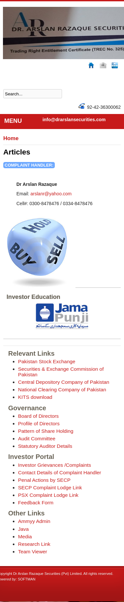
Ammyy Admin (34, 521)
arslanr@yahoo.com (51, 193)
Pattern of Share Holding (45, 431)
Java (23, 529)
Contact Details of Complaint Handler (59, 472)
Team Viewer (32, 551)
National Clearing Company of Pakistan (62, 389)
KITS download (35, 397)
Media (25, 536)
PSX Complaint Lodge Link (48, 495)
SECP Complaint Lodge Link (50, 487)
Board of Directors (38, 416)
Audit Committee (36, 438)
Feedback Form (35, 502)
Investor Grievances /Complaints (54, 465)
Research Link (34, 544)
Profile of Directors (39, 423)
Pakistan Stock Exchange (46, 361)
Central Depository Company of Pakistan (63, 382)
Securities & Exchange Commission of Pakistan (61, 371)
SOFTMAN (26, 579)
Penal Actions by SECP (44, 480)
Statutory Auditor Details (45, 446)
